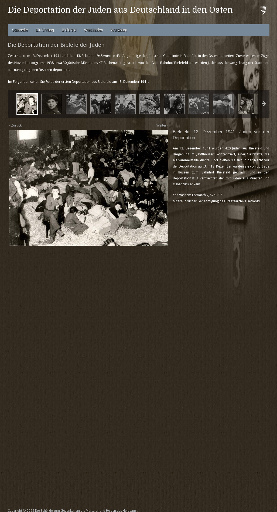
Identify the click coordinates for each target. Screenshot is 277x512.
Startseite (20, 30)
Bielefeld (69, 30)
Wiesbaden (93, 30)
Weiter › (162, 125)
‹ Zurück (15, 125)
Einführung (45, 30)
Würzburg (119, 30)
